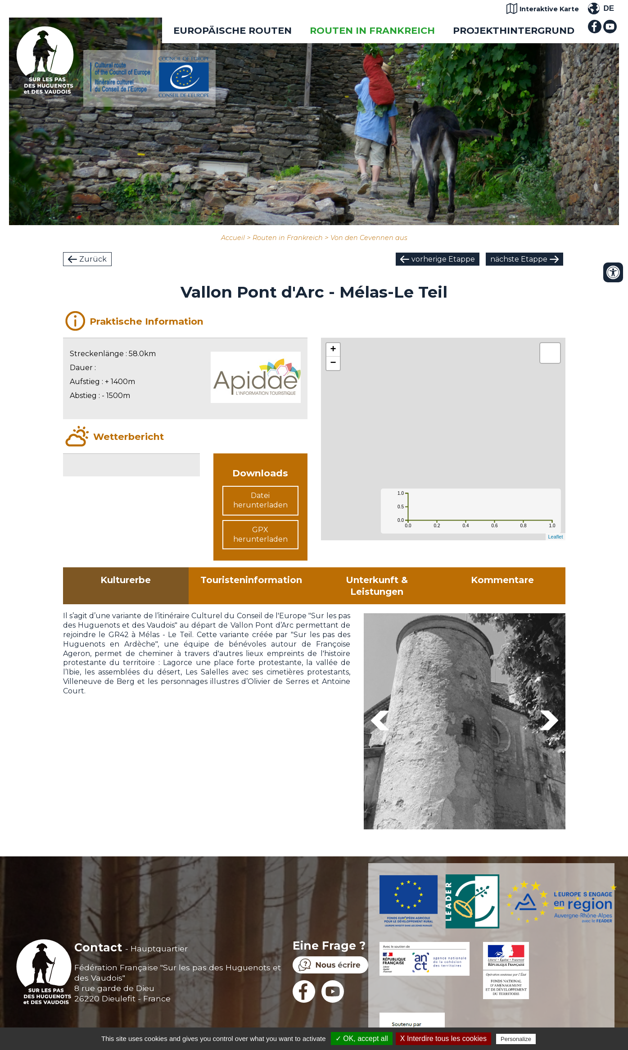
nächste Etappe (518, 259)
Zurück (93, 259)
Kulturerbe (125, 580)
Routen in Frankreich (372, 30)
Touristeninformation (251, 580)
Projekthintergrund (513, 30)
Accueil (233, 238)
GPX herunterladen (260, 534)
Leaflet (555, 536)
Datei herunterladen (260, 500)
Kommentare (502, 580)
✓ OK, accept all (361, 1038)
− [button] (333, 363)
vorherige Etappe (443, 259)
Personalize (516, 1039)
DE (608, 8)
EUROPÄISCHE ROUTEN (232, 30)
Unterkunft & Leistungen (377, 586)
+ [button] (333, 350)
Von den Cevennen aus (368, 238)
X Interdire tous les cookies (443, 1038)
